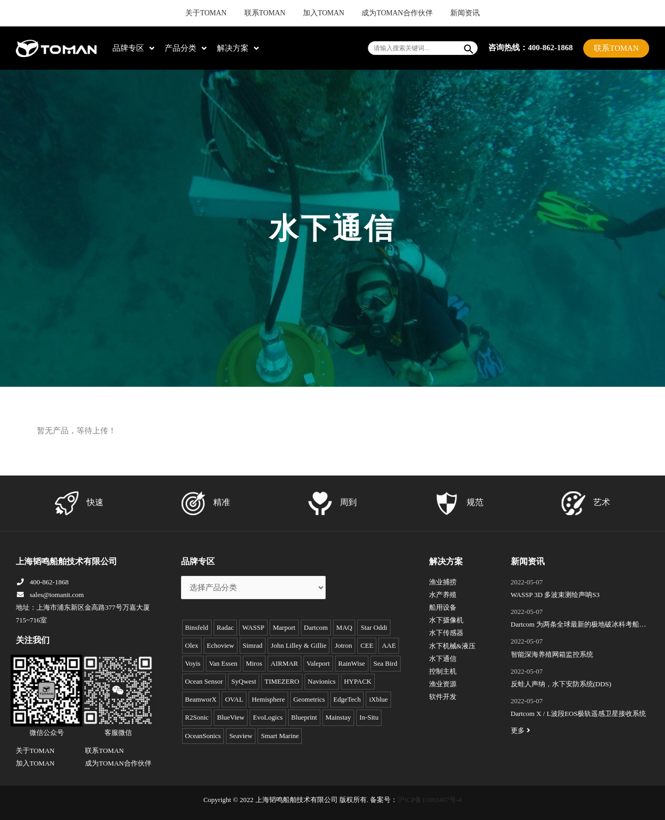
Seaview (240, 736)
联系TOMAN (276, 13)
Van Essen (223, 663)
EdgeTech (347, 699)
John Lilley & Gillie (298, 645)
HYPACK (358, 681)
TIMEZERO (281, 681)
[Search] (469, 48)
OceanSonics (203, 736)
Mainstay (338, 717)
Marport (284, 627)
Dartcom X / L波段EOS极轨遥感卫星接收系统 (579, 714)
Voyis (193, 663)
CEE (367, 645)
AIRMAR (284, 663)
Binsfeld (196, 627)
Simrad (253, 645)
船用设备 (443, 607)
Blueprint (304, 717)
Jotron (343, 645)
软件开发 (443, 697)
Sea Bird (385, 663)
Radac (225, 627)
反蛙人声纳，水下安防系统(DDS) (561, 684)
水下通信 (443, 659)
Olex (191, 645)
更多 (522, 730)
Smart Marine (280, 736)
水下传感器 (446, 633)
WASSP (253, 627)
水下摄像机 (446, 620)
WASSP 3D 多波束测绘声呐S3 (555, 595)
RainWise (351, 663)
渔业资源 (443, 684)
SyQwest (243, 681)
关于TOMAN (228, 13)
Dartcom (316, 627)
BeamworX (201, 699)
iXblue (378, 699)
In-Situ (368, 717)
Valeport (318, 663)
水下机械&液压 (452, 646)
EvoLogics (267, 717)
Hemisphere (268, 699)
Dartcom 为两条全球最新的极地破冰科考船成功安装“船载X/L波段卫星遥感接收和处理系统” (579, 625)
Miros (254, 663)
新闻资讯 (442, 13)
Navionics (322, 681)
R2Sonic (197, 717)
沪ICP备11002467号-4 (429, 800)
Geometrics (309, 699)
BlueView (230, 717)
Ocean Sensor (204, 681)
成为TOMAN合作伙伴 (386, 13)
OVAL (234, 699)
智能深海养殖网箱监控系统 (552, 654)
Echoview (220, 645)
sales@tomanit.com (50, 595)
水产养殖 (443, 595)
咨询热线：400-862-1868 (530, 47)
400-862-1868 (42, 582)
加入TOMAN (325, 13)
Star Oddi (373, 627)
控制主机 (443, 671)
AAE (389, 645)
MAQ (344, 627)
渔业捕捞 (443, 582)
